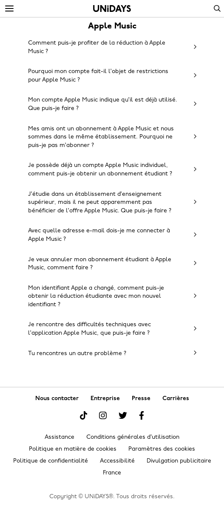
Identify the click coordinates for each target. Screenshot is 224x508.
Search (217, 8)
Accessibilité (117, 461)
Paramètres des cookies (161, 449)
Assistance (59, 437)
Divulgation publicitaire (179, 461)
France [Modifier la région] (112, 473)
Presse (141, 398)
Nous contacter (57, 398)
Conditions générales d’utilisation (132, 437)
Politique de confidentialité (50, 461)
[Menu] (9, 9)
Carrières (175, 398)
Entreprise (105, 398)
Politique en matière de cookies (72, 449)
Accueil (112, 8)
